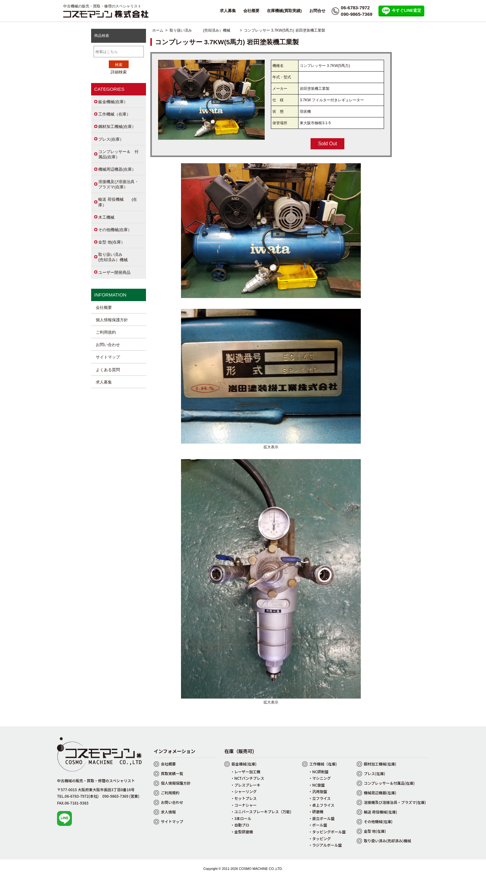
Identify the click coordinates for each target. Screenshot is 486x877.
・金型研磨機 (242, 831)
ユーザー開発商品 (114, 272)
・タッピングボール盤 (327, 831)
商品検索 (101, 35)
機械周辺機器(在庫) (380, 792)
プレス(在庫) (374, 773)
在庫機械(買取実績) (284, 10)
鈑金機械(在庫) (244, 763)
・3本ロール (241, 818)
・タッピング (319, 838)
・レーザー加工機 (245, 771)
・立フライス (319, 798)
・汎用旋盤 (317, 791)
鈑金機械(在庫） (113, 101)
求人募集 (228, 10)
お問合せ (317, 10)
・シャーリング (244, 791)
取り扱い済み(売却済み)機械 (387, 840)
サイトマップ (108, 357)
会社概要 (251, 10)
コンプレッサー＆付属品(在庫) (389, 783)
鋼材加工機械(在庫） (117, 126)
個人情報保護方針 (112, 320)
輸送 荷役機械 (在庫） (117, 202)
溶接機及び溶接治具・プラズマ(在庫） (118, 184)
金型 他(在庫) (375, 831)
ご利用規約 (106, 332)
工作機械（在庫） (114, 114)
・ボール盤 (317, 824)
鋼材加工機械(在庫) (380, 763)
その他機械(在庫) (378, 821)
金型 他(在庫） (111, 242)
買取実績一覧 (172, 773)
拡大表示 (271, 444)
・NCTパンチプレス (247, 778)
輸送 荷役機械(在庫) (380, 811)
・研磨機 (315, 811)
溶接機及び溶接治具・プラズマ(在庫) (395, 802)
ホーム (157, 30)
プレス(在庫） (111, 139)
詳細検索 (119, 72)
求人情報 (168, 811)
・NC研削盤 (318, 771)
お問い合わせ (108, 344)
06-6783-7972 (355, 7)
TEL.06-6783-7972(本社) (78, 796)
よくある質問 (108, 369)
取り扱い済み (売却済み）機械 (204, 30)
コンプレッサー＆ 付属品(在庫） (118, 154)
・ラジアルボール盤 (325, 845)
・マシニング (319, 778)
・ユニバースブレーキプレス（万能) (261, 811)
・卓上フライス (321, 805)
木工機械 (106, 217)
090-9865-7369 (357, 14)
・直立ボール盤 (321, 818)
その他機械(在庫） (115, 229)
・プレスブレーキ (245, 784)
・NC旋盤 (316, 784)
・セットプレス (244, 798)
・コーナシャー (244, 805)
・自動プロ (240, 824)
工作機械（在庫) (323, 763)
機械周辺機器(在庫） (117, 169)
